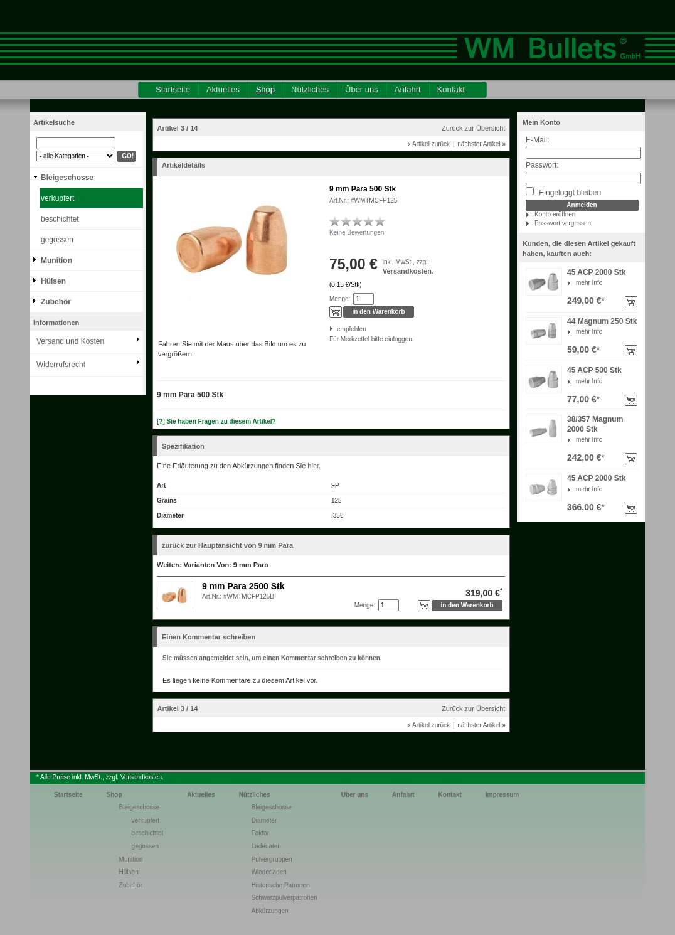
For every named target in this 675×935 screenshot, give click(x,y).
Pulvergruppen (272, 859)
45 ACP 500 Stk (594, 370)
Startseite (173, 89)
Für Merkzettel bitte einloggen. (330, 339)
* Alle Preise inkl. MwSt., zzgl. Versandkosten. (100, 777)
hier (313, 465)
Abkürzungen (270, 910)
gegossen (57, 239)
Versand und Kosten (70, 341)
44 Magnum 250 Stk (602, 321)
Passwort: (542, 165)
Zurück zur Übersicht (473, 128)
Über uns (361, 89)
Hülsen (53, 281)
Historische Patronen (281, 885)
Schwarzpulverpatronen (284, 897)
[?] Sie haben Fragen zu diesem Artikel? (216, 421)
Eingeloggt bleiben (563, 192)
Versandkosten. (408, 271)
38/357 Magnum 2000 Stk (595, 424)
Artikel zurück (428, 144)
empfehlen (338, 329)
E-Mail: (537, 140)
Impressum (502, 794)
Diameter (264, 820)
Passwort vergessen (562, 223)
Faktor (260, 833)
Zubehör (56, 301)
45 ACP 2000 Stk (596, 272)
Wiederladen (269, 871)
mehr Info (589, 282)
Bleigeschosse (67, 177)
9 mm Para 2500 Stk (243, 586)
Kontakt (451, 89)
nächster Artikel (481, 144)
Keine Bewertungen (356, 232)
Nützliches (310, 89)
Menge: (339, 299)
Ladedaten (266, 846)
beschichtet (60, 219)
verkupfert (57, 198)
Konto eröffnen (554, 214)
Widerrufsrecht (60, 364)
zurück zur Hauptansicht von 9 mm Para (227, 545)
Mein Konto (541, 122)
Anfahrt (408, 89)
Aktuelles (223, 89)
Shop (265, 89)
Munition (56, 260)
